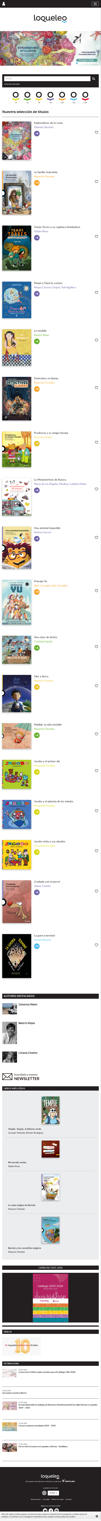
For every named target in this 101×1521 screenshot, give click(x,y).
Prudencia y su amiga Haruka (51, 433)
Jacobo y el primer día (47, 761)
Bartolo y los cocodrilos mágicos (24, 1248)
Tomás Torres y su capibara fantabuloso (57, 227)
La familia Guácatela (45, 172)
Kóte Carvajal (42, 585)
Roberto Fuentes (43, 681)
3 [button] (82, 63)
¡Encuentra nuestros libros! (14, 1393)
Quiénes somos (36, 1499)
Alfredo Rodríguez (34, 1133)
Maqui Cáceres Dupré (47, 287)
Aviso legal (46, 1499)
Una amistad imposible (47, 528)
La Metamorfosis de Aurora (50, 480)
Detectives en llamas (46, 378)
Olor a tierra (41, 676)
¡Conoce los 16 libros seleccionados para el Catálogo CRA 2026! (47, 1372)
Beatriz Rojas (41, 335)
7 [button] (94, 63)
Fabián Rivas (41, 231)
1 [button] (76, 63)
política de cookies (68, 1517)
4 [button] (85, 63)
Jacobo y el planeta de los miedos (53, 801)
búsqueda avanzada (12, 84)
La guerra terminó (44, 935)
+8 (50, 98)
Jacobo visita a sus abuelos (49, 841)
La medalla (40, 331)
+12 (73, 98)
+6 (38, 98)
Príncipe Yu (40, 581)
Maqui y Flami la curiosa (48, 283)
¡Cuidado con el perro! (47, 882)
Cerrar (97, 1516)
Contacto (68, 1499)
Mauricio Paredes (44, 176)
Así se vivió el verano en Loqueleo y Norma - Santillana (42, 1447)
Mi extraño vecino (17, 1162)
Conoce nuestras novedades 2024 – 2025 (37, 1426)
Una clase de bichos (45, 637)
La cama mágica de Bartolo (21, 1205)
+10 (62, 98)
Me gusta (96, 132)
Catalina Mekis (78, 484)
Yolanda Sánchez (44, 127)
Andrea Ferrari (42, 532)
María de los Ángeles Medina (51, 484)
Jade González (59, 585)
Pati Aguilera (68, 287)
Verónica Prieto (43, 437)
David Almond (42, 940)
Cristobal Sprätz (43, 641)
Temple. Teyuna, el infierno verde (24, 1129)
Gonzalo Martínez (16, 1133)
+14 (85, 98)
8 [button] (97, 63)
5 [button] (88, 63)
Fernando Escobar (44, 765)
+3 (15, 98)
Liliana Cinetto (42, 886)
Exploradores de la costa (48, 123)
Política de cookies (57, 1499)
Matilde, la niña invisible (48, 724)
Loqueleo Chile (50, 19)
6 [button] (91, 63)
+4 (27, 98)
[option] (50, 48)
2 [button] (79, 63)
